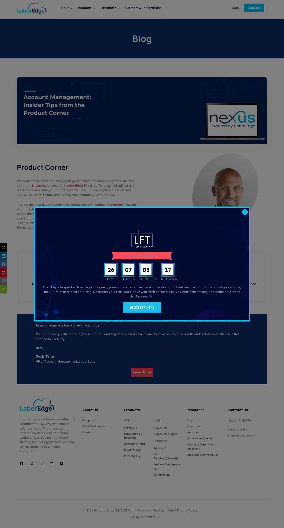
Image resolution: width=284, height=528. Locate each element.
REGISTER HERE (142, 307)
